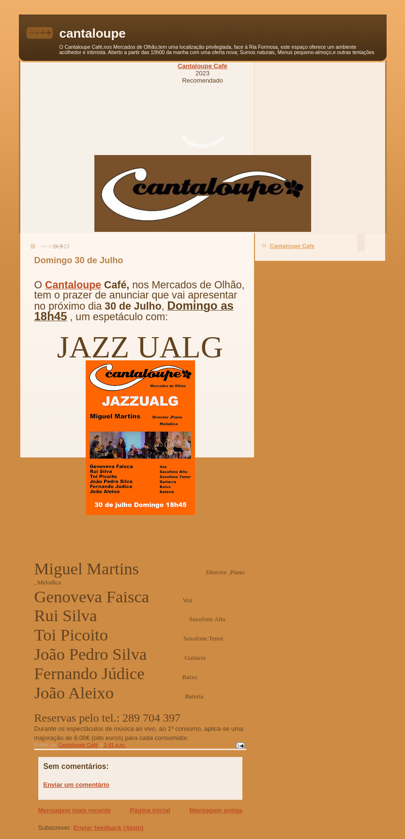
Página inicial (150, 810)
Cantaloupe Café (202, 66)
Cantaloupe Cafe (292, 245)
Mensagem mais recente (74, 810)
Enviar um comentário (77, 784)
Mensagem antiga (215, 810)
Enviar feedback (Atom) (108, 827)
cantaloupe (93, 33)
